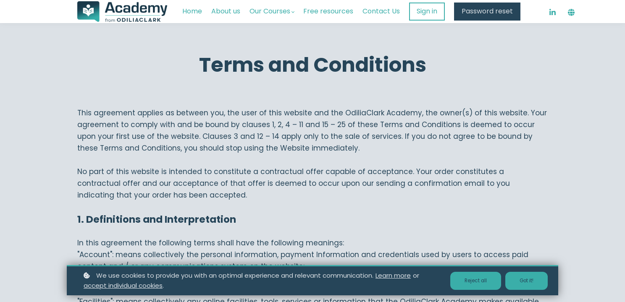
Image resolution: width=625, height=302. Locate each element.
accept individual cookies (123, 285)
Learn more (393, 275)
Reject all (469, 280)
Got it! (524, 280)
